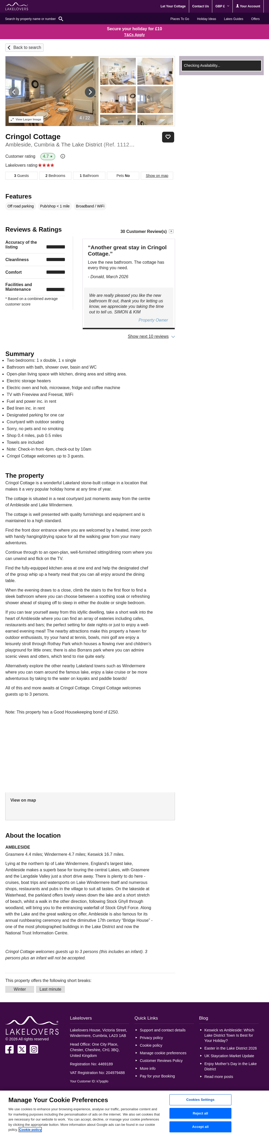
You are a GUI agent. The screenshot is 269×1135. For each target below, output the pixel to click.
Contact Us (200, 6)
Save (168, 137)
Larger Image (26, 119)
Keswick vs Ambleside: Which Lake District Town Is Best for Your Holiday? (229, 1035)
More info (148, 1068)
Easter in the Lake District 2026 (230, 1048)
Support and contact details (162, 1030)
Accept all (200, 1127)
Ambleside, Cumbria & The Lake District (70, 144)
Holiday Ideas (206, 19)
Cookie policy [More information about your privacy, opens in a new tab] (30, 1130)
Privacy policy (151, 1038)
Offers (255, 19)
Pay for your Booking (157, 1076)
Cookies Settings (200, 1100)
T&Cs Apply (134, 35)
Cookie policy (151, 1045)
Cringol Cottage (32, 137)
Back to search (27, 47)
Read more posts (218, 1077)
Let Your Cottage (173, 6)
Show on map (157, 176)
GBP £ (222, 6)
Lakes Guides (233, 19)
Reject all (200, 1113)
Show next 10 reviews (148, 336)
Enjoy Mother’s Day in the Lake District (230, 1066)
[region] (134, 1113)
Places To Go (179, 19)
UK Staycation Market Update (229, 1056)
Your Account (248, 6)
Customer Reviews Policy (161, 1060)
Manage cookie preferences (163, 1053)
